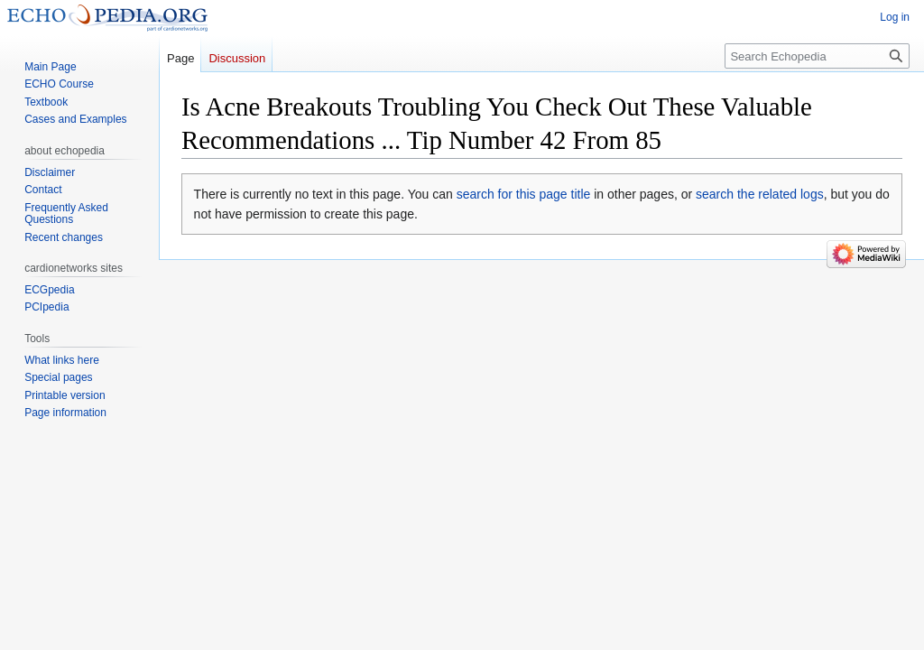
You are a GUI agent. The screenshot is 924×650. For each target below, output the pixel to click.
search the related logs (760, 194)
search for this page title (524, 194)
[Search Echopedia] (817, 56)
